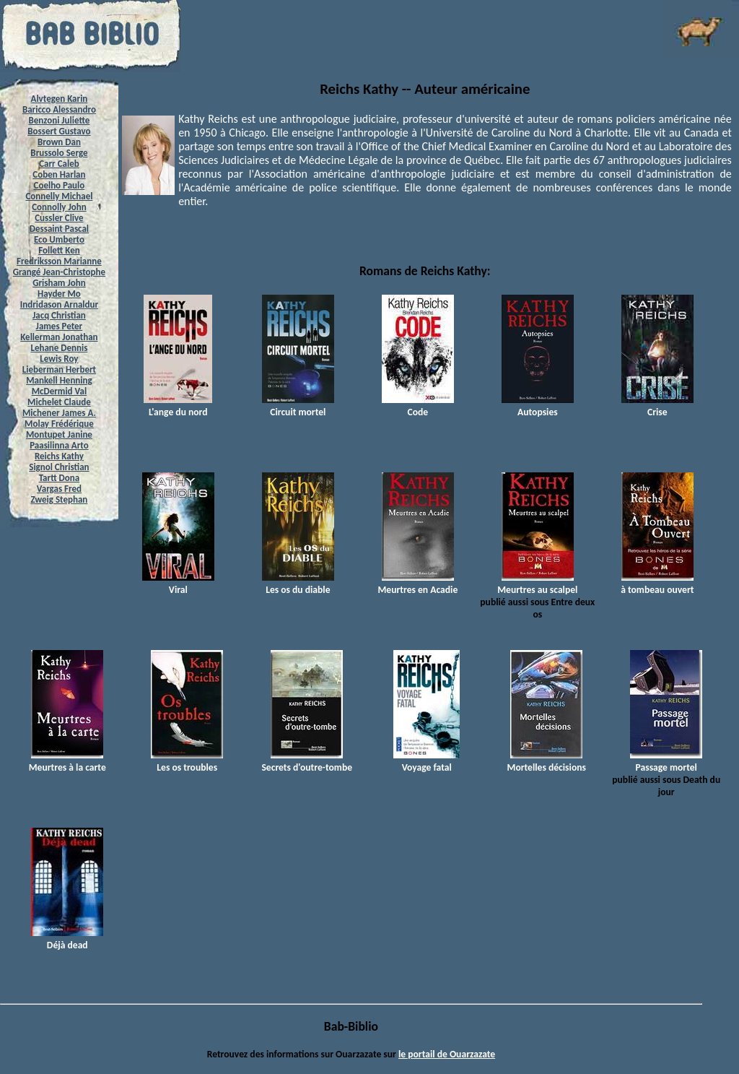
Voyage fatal (426, 761)
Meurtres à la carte (67, 761)
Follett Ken (59, 250)
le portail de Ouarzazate (446, 1054)
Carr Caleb (59, 163)
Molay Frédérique (59, 423)
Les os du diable (298, 583)
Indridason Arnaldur (59, 304)
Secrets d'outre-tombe (306, 761)
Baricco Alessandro (59, 109)
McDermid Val (59, 391)
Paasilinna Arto (59, 445)
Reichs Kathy (59, 456)
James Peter (59, 326)
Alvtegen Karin (59, 98)
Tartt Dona (59, 477)
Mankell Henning (59, 380)
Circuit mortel (298, 406)
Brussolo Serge (58, 152)
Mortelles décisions (546, 761)
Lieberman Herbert (59, 369)
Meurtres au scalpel (537, 583)
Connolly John (59, 207)
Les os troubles (187, 761)
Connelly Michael (58, 196)
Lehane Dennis (58, 347)
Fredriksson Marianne (59, 261)
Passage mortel (666, 761)
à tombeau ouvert (657, 583)
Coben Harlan (58, 174)
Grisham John (58, 282)
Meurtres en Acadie (417, 583)
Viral (178, 583)
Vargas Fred (59, 488)
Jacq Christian (59, 315)
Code (418, 406)
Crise (657, 406)
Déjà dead (67, 939)
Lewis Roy (59, 358)
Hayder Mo (59, 293)
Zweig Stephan (59, 499)
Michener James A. (59, 412)
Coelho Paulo (59, 185)
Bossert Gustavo (58, 131)
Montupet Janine (59, 434)
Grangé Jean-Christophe (59, 272)
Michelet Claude (59, 402)
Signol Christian (59, 467)
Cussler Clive (59, 217)
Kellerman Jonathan (58, 337)
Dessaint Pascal (59, 228)
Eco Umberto (59, 239)
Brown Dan (59, 142)
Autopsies (538, 406)
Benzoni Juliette (58, 120)
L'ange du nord (178, 406)
